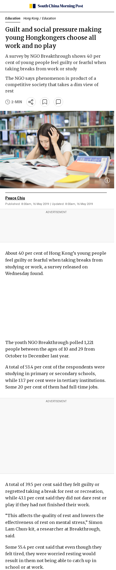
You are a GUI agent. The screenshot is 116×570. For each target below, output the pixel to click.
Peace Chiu (15, 198)
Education (12, 18)
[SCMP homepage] (56, 6)
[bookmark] (44, 102)
